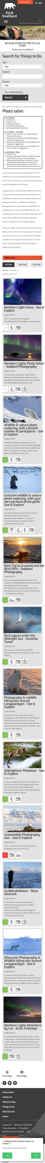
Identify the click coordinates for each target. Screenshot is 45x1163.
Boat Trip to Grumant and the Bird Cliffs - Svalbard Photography (24, 569)
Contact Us (7, 1125)
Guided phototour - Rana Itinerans (21, 892)
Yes (7, 1155)
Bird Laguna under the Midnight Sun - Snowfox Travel (21, 639)
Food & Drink (8, 1111)
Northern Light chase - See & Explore (24, 309)
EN (36, 3)
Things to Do (8, 1107)
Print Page (7, 1076)
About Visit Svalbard (23, 1125)
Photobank (24, 1128)
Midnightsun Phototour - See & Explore (24, 772)
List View (8, 264)
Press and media (9, 1128)
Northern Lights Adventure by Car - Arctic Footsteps (22, 1027)
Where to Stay (8, 1102)
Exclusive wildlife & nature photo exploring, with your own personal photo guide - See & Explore (23, 500)
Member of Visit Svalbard (13, 1132)
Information (8, 1092)
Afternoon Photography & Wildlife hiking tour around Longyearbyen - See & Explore (22, 962)
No (36, 1155)
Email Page (22, 1076)
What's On (7, 1097)
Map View (22, 264)
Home (5, 1116)
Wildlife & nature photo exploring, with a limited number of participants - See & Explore (23, 430)
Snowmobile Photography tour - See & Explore (22, 836)
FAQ (28, 1132)
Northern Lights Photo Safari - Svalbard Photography (24, 365)
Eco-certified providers (14, 92)
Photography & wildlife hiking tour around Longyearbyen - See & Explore (20, 702)
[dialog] (21, 1149)
